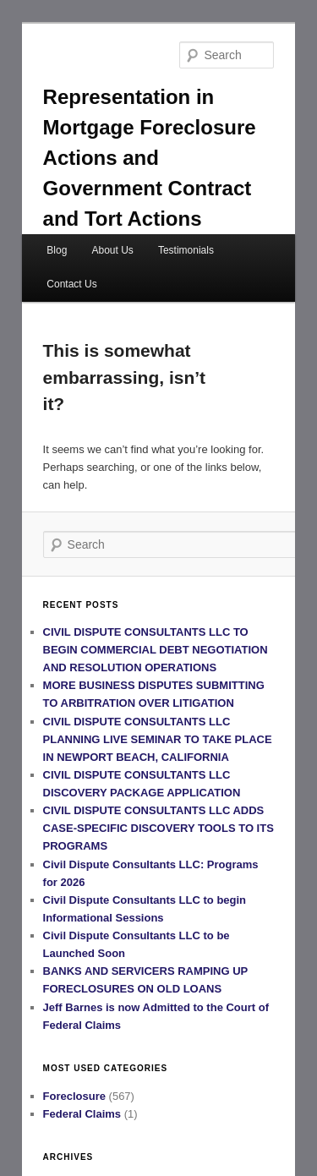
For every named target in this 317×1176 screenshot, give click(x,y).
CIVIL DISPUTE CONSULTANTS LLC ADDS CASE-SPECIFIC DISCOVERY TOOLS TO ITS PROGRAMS (158, 828)
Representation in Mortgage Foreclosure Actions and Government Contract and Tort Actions (149, 157)
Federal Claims (82, 1114)
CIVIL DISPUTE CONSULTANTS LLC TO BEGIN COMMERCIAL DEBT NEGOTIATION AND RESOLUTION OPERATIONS (155, 650)
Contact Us (71, 284)
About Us (112, 250)
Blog (56, 250)
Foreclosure (74, 1096)
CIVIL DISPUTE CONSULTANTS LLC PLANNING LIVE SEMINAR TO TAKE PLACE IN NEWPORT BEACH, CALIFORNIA (157, 739)
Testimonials (186, 250)
